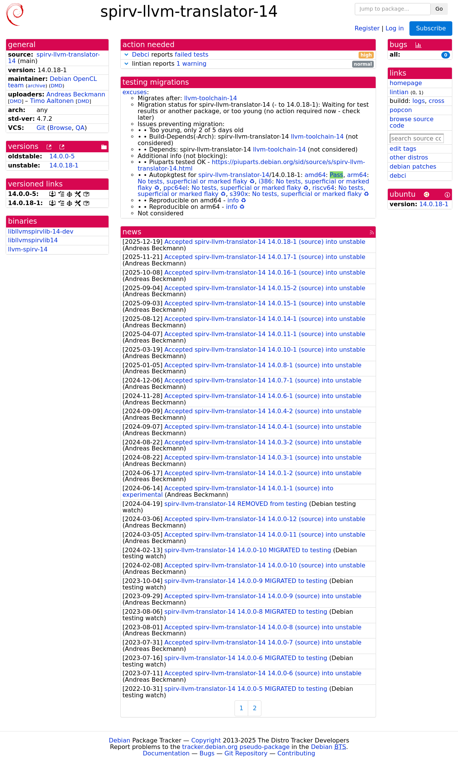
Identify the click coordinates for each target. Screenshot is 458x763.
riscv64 (323, 187)
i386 (265, 181)
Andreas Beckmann (75, 94)
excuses (135, 92)
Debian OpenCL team (52, 82)
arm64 (357, 175)
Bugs (207, 753)
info (233, 200)
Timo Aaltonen (52, 100)
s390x (239, 193)
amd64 (315, 175)
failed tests (191, 54)
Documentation (166, 753)
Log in (395, 28)
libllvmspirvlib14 (33, 240)
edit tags (403, 148)
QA (80, 127)
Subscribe (431, 28)
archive (37, 85)
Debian (120, 740)
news (132, 231)
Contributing (296, 753)
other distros (409, 157)
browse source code (412, 122)
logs (418, 100)
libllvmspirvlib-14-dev (40, 231)
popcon (401, 110)
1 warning (191, 63)
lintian (399, 92)
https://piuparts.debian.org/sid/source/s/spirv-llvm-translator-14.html (251, 165)
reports (248, 55)
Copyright (206, 740)
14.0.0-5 (62, 156)
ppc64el (175, 187)
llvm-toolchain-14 (210, 98)
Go (439, 9)
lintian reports (248, 64)
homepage (406, 83)
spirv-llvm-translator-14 (54, 58)
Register (367, 28)
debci (398, 175)
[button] (126, 54)
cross (436, 100)
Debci (141, 54)
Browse (61, 127)
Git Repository (246, 753)
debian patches (413, 166)
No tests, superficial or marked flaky (192, 181)
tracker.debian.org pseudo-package (236, 746)
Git (40, 127)
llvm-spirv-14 (27, 249)
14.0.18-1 (64, 165)
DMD (57, 85)
